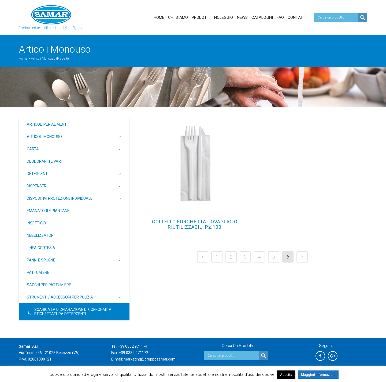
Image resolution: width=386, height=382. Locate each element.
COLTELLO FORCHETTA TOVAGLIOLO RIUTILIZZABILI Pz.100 (194, 224)
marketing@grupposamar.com (150, 359)
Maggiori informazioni (318, 375)
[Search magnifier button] (362, 17)
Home (23, 58)
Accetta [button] (286, 375)
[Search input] (337, 17)
